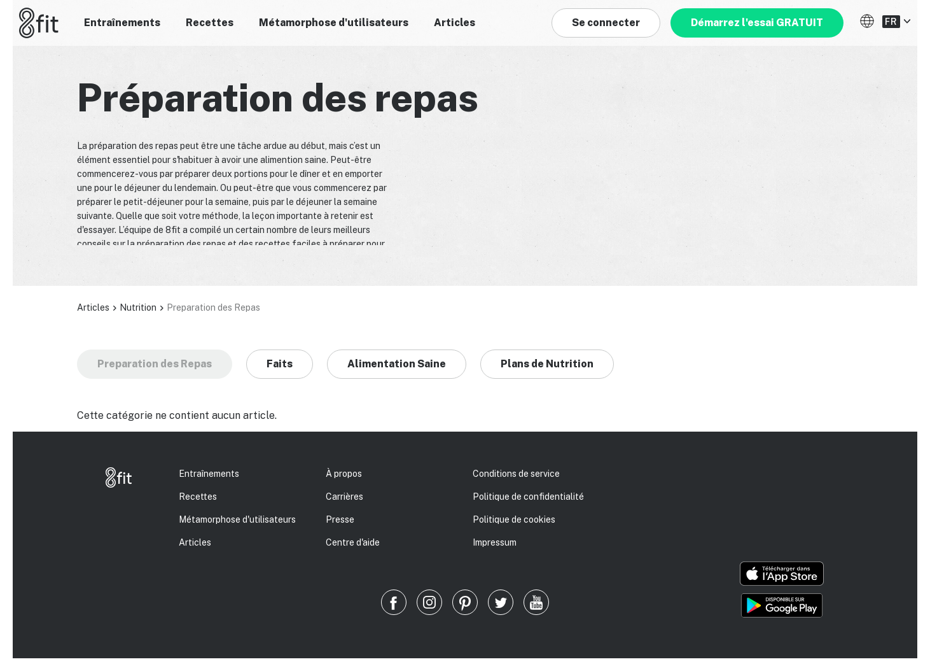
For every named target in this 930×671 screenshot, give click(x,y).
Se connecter (606, 23)
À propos (344, 474)
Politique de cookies (514, 519)
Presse (340, 519)
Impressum (495, 542)
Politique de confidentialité (528, 496)
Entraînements (122, 23)
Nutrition (138, 307)
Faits (280, 364)
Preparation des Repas (154, 364)
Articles (454, 23)
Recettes (209, 23)
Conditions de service (516, 474)
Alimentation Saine (396, 364)
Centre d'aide (353, 542)
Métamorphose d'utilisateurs (333, 23)
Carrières (344, 496)
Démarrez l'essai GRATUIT (757, 23)
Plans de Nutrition (547, 364)
